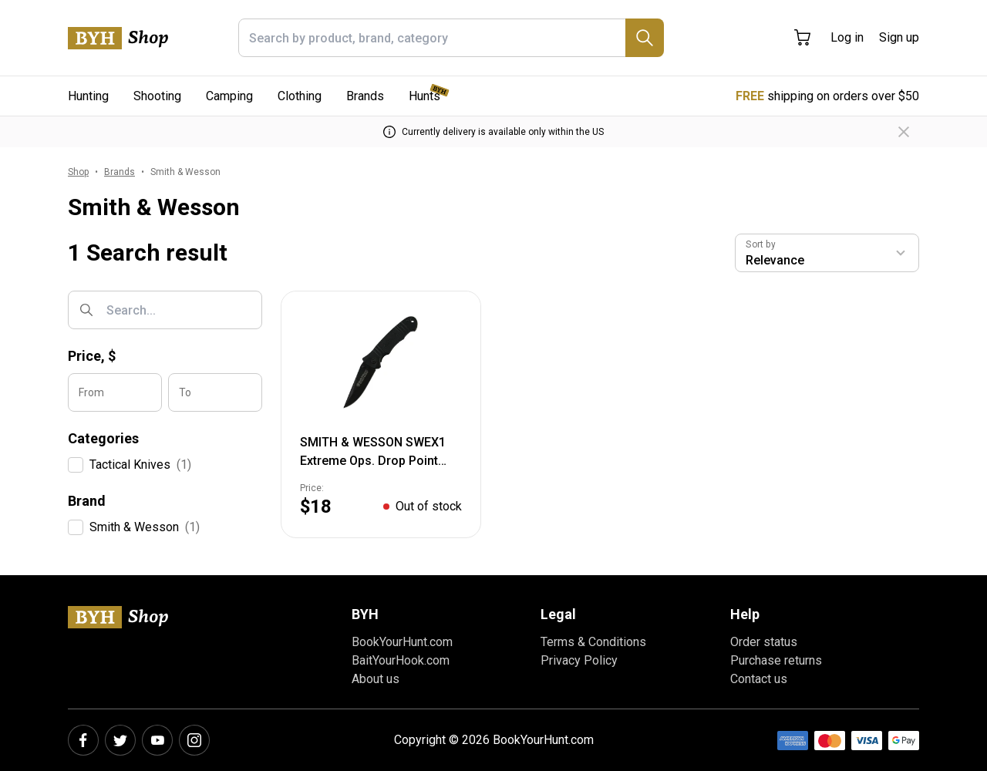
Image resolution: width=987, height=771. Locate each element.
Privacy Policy (579, 660)
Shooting (157, 96)
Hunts (424, 96)
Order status (763, 642)
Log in (847, 37)
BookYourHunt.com (402, 642)
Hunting (88, 96)
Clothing (300, 96)
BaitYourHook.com (401, 660)
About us (375, 679)
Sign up (899, 37)
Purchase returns (776, 660)
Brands (365, 96)
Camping (229, 96)
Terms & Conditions (593, 642)
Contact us (758, 679)
